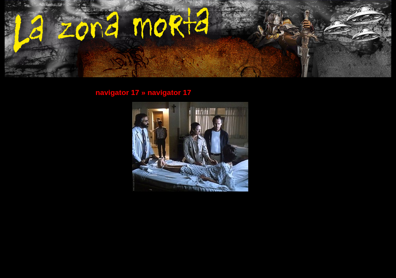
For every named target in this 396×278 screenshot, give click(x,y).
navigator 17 (117, 92)
